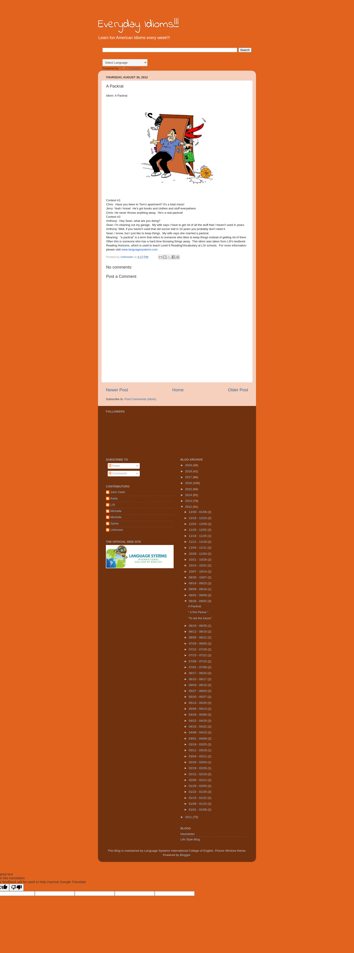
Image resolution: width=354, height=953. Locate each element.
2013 (189, 501)
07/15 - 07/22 (198, 655)
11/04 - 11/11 (198, 547)
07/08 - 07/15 (198, 661)
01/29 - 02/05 (198, 786)
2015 (189, 489)
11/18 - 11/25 (198, 536)
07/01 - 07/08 (198, 667)
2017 (189, 477)
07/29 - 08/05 (198, 643)
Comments (118, 473)
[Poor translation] (16, 887)
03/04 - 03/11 (198, 756)
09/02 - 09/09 (198, 595)
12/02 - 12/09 (198, 524)
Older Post (238, 389)
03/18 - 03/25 (198, 744)
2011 (189, 817)
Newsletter (187, 834)
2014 (189, 495)
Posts (114, 465)
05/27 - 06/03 (198, 691)
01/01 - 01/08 (198, 809)
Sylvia (114, 523)
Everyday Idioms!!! (138, 24)
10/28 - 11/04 (198, 553)
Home (178, 389)
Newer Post (117, 389)
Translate (130, 68)
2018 (189, 471)
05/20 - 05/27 (198, 696)
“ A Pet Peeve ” (198, 612)
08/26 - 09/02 (198, 601)
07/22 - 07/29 (198, 649)
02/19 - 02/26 (198, 768)
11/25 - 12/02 (198, 529)
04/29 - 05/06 (198, 714)
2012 (189, 506)
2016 (189, 483)
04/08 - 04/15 (198, 732)
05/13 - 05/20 (198, 703)
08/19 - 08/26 (198, 625)
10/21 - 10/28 (198, 559)
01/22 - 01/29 (198, 791)
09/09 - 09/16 (198, 589)
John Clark (117, 492)
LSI (112, 504)
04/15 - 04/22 (198, 726)
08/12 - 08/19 (198, 631)
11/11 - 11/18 (198, 541)
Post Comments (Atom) (140, 399)
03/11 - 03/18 (198, 750)
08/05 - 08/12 (198, 637)
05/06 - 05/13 (198, 708)
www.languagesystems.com (139, 249)
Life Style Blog (190, 839)
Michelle (116, 511)
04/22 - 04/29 (198, 720)
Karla (114, 498)
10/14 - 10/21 (198, 565)
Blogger (185, 855)
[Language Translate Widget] (124, 62)
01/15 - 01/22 (198, 798)
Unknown (116, 529)
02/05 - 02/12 (198, 780)
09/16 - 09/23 (198, 583)
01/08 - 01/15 (198, 803)
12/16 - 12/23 (198, 518)
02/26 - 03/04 (198, 762)
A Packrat (194, 606)
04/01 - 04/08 (198, 738)
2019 (189, 465)
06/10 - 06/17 (198, 679)
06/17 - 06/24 (198, 673)
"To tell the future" (200, 618)
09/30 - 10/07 (198, 577)
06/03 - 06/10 (198, 685)
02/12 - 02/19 (198, 774)
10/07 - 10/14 (198, 571)
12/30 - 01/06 (198, 512)
